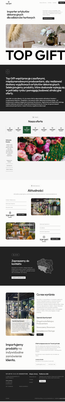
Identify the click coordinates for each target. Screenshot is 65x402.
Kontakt (54, 2)
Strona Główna (43, 2)
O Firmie (49, 2)
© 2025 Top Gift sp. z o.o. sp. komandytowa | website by (50, 398)
